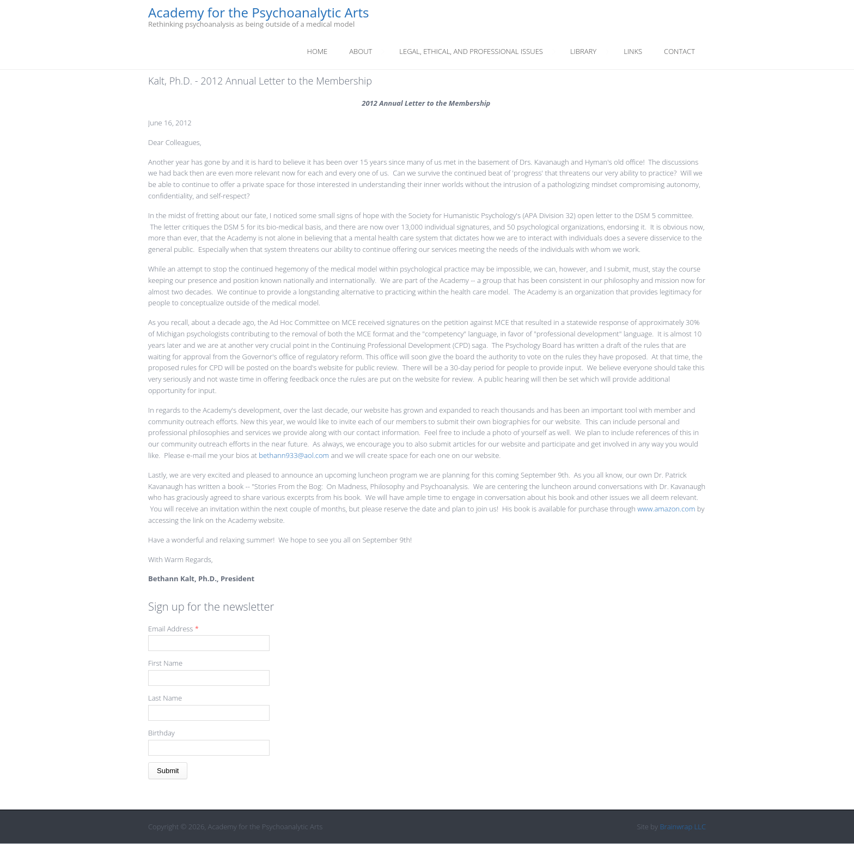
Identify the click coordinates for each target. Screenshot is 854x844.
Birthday (161, 733)
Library (583, 51)
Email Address (173, 629)
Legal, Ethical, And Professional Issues (471, 51)
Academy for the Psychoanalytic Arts (258, 12)
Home (317, 51)
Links (633, 51)
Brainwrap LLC (683, 826)
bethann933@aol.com (294, 455)
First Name (165, 663)
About (360, 51)
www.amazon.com (666, 509)
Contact (679, 51)
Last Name (165, 698)
